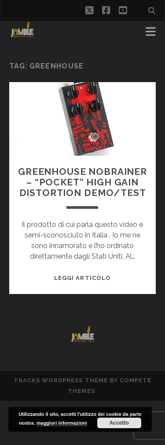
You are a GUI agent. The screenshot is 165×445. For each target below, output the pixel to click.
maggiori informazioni (62, 423)
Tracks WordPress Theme (61, 380)
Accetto (119, 423)
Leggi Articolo (82, 278)
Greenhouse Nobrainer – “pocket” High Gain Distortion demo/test (82, 182)
